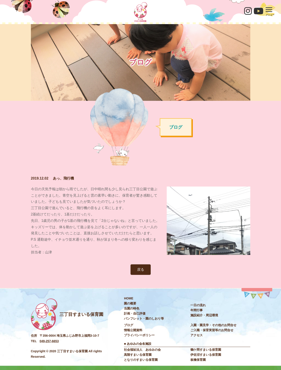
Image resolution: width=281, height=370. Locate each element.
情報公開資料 (133, 330)
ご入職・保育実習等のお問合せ (211, 330)
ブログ (128, 325)
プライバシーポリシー (139, 335)
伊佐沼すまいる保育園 (205, 354)
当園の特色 (131, 308)
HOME (128, 298)
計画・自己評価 (134, 313)
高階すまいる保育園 (138, 354)
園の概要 (130, 303)
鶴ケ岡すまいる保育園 (205, 349)
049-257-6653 (49, 341)
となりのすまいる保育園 (141, 359)
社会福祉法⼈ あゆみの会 (142, 349)
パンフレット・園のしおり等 (144, 318)
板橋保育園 (198, 359)
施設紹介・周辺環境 (204, 315)
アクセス (196, 335)
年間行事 (196, 310)
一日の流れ (198, 305)
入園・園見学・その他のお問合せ (213, 325)
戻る (140, 269)
